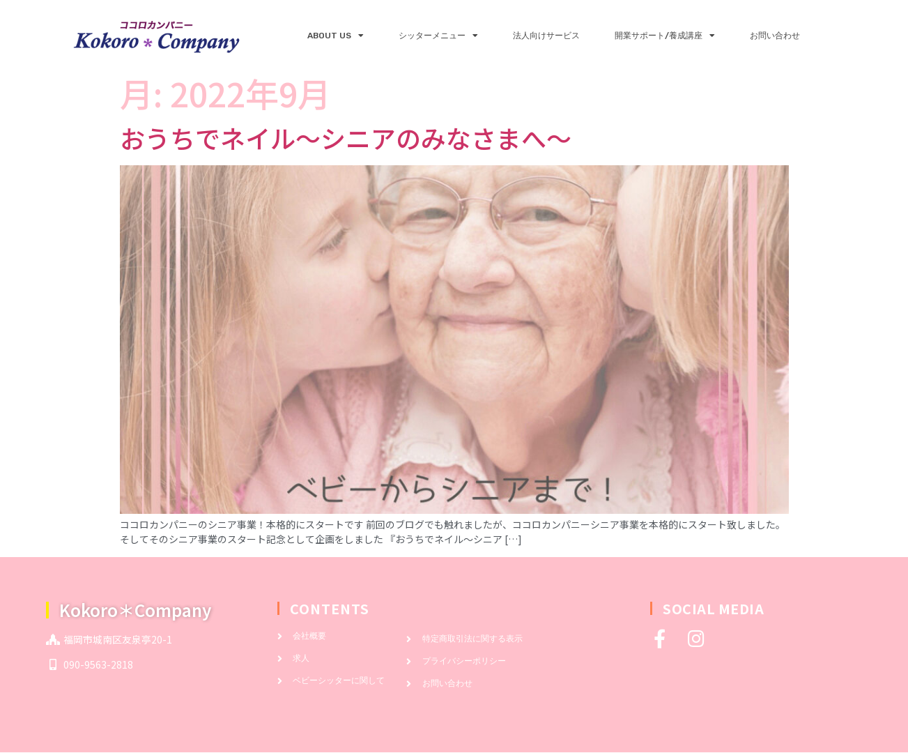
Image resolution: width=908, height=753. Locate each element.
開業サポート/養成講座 (665, 35)
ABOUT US (335, 35)
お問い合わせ (775, 35)
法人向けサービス (546, 35)
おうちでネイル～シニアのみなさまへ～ (345, 137)
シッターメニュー (438, 35)
